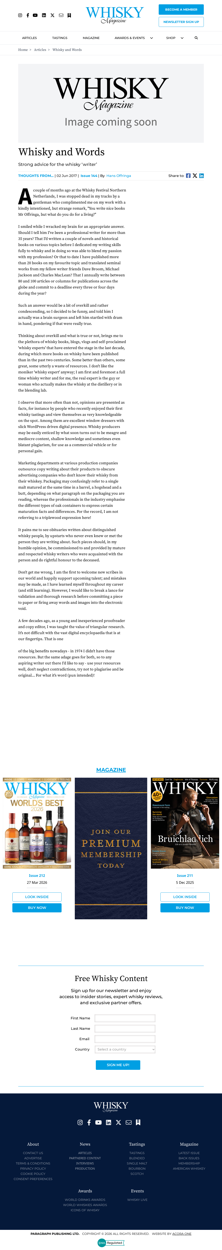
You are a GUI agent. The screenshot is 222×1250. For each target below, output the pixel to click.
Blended (137, 1158)
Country (82, 1049)
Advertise (33, 1158)
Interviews (85, 1163)
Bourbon (137, 1169)
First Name (80, 1018)
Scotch (137, 1174)
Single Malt (137, 1163)
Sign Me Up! (118, 1065)
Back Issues (189, 1158)
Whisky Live (137, 1200)
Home (23, 50)
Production (85, 1168)
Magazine (91, 38)
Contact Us (33, 1153)
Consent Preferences (33, 1179)
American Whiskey (189, 1169)
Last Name (80, 1029)
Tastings (59, 38)
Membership (189, 1163)
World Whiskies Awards (85, 1205)
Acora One (181, 1234)
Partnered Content (85, 1158)
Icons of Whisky (85, 1210)
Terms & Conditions (33, 1163)
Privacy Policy (33, 1169)
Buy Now (37, 908)
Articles (29, 38)
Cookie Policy (33, 1174)
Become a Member (181, 9)
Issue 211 (185, 875)
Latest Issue (189, 1153)
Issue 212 (37, 875)
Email (84, 1039)
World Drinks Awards (85, 1200)
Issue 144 (89, 176)
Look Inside (37, 897)
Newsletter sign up (181, 22)
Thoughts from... (37, 176)
